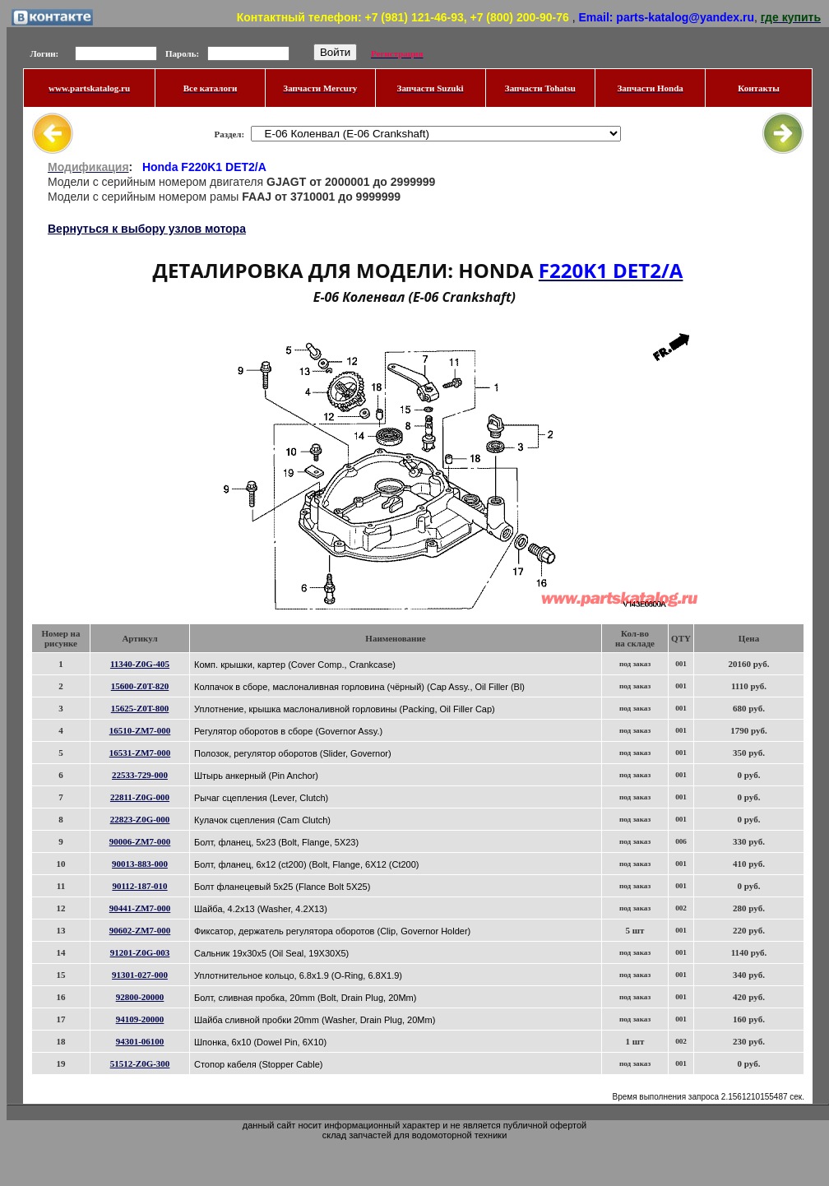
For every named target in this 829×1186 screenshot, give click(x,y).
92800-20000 (140, 997)
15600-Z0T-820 (140, 686)
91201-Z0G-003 (140, 952)
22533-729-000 (140, 775)
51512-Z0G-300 (140, 1063)
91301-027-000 (140, 975)
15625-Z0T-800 (140, 708)
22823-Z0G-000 (140, 819)
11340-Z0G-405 (139, 664)
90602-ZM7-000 (140, 930)
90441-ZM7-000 (140, 908)
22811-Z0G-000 (139, 797)
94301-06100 (140, 1041)
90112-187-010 (139, 886)
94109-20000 (140, 1019)
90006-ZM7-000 (140, 841)
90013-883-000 (140, 864)
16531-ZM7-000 (140, 752)
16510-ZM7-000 (140, 730)
